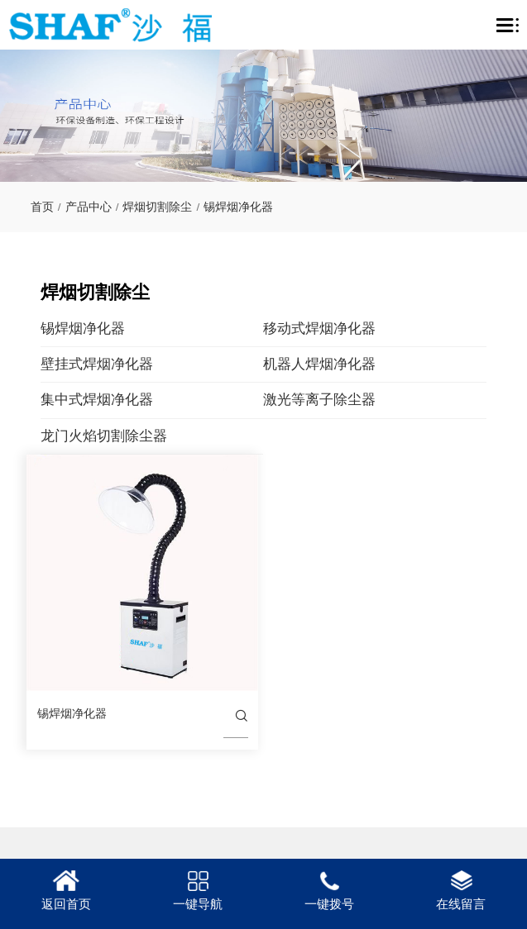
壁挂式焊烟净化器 (128, 364)
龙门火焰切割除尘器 (135, 436)
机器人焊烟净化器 (351, 364)
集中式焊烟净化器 (128, 399)
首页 (42, 207)
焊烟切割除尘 (157, 207)
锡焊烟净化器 (238, 207)
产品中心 (88, 207)
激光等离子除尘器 (351, 399)
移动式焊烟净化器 (351, 328)
